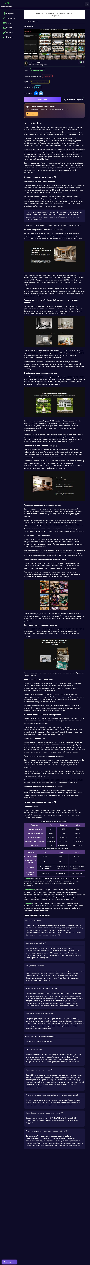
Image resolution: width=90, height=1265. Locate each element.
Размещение (9, 1262)
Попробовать (43, 99)
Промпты (8, 27)
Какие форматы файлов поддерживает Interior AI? (44, 1113)
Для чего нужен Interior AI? (36, 943)
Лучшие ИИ (9, 18)
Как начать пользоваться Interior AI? (39, 1014)
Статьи (7, 23)
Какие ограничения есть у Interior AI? (39, 1070)
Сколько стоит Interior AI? (35, 1050)
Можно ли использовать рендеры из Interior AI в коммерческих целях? (52, 1095)
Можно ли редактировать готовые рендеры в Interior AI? (47, 1131)
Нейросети (8, 13)
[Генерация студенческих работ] (54, 14)
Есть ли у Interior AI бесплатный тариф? (41, 1036)
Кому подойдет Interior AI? (35, 966)
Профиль (8, 37)
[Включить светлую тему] (87, 4)
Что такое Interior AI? (34, 920)
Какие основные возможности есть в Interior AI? (43, 988)
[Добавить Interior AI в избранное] (74, 99)
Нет (39, 87)
